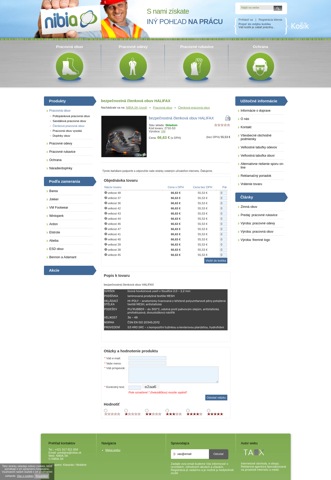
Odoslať (218, 453)
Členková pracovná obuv (194, 107)
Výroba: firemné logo (255, 240)
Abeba (54, 240)
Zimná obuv (249, 207)
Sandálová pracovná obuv (69, 121)
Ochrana (55, 160)
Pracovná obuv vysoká (67, 130)
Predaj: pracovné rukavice (259, 215)
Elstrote (54, 232)
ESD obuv (56, 249)
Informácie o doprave (256, 110)
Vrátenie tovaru (251, 184)
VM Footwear (58, 207)
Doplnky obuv (61, 135)
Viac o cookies (25, 476)
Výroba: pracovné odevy (258, 223)
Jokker (54, 199)
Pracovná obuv (162, 107)
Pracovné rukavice (62, 152)
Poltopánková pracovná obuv (71, 116)
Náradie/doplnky (60, 168)
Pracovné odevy (60, 143)
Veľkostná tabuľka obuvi (258, 155)
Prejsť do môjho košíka (255, 24)
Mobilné (81, 464)
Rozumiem (41, 476)
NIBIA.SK (62, 455)
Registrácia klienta (270, 19)
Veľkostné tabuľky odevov (259, 147)
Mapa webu (113, 450)
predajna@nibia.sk (69, 452)
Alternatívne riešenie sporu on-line (262, 165)
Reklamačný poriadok (256, 176)
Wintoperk (56, 216)
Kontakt (246, 127)
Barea (53, 191)
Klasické (68, 464)
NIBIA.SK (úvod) (136, 107)
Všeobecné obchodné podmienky (256, 137)
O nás (245, 119)
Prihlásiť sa (246, 19)
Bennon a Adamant (63, 257)
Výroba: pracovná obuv (257, 231)
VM (163, 131)
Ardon (53, 224)
